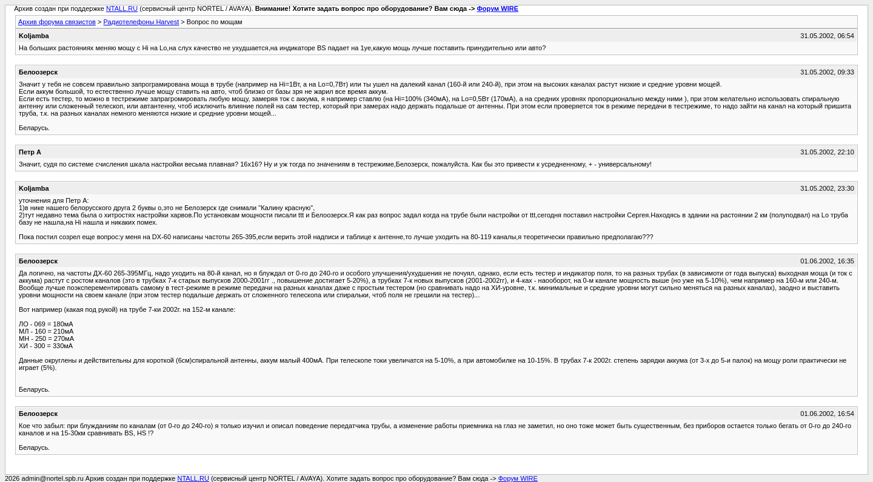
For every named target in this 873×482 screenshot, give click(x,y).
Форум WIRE (497, 8)
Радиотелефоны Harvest (141, 21)
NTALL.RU (122, 8)
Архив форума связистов (57, 21)
